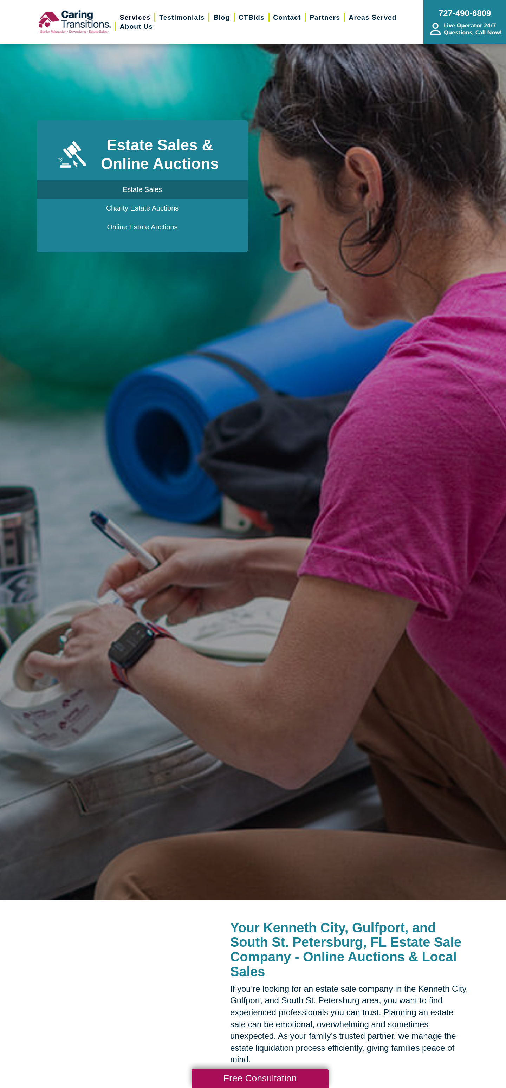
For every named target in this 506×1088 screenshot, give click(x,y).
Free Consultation (260, 1078)
